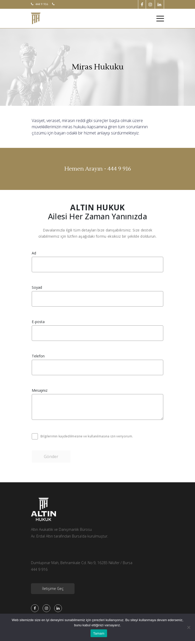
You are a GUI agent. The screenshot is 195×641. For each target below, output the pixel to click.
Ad (34, 253)
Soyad (37, 287)
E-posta (38, 322)
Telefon (38, 356)
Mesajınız (39, 390)
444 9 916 (39, 4)
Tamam (98, 633)
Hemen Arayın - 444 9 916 (97, 168)
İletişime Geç (52, 588)
